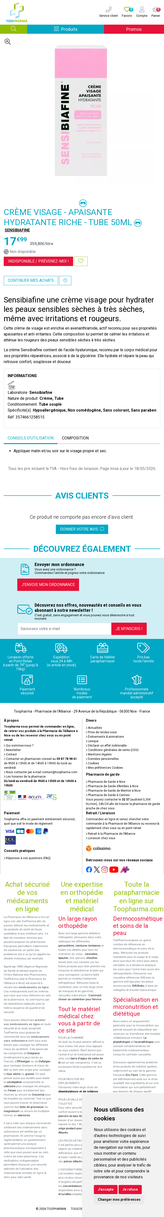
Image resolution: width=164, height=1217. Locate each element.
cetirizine (9, 1086)
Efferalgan (23, 1061)
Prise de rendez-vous (101, 732)
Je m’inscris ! (129, 628)
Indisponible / (38, 261)
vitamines (24, 1115)
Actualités (94, 728)
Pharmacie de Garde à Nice (105, 782)
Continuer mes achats (31, 280)
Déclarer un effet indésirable (106, 745)
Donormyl (38, 1094)
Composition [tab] (75, 438)
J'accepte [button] (106, 1189)
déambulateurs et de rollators (78, 1091)
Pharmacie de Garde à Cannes (108, 795)
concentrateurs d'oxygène (79, 1186)
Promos (134, 29)
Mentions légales (99, 754)
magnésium (12, 1111)
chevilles (91, 958)
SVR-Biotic (138, 985)
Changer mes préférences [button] (119, 1199)
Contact (10, 754)
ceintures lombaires (88, 945)
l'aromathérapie (143, 1042)
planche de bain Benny (72, 1116)
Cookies (92, 763)
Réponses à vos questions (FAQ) (27, 858)
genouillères (66, 945)
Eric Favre (132, 1075)
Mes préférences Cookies (104, 767)
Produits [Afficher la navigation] (79, 29)
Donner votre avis (82, 529)
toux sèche (13, 1074)
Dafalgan (44, 1061)
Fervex (12, 1090)
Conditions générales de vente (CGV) (112, 750)
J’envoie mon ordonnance (48, 584)
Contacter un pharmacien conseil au (40, 759)
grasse (29, 1074)
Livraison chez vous (100, 838)
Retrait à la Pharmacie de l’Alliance (110, 833)
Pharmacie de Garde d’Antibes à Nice (112, 786)
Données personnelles (102, 759)
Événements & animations (105, 736)
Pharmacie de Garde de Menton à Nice (113, 790)
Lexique (92, 741)
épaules (63, 958)
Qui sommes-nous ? (18, 745)
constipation (14, 1082)
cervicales (91, 954)
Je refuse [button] (130, 1189)
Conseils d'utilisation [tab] (31, 438)
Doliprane (33, 1053)
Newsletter (12, 750)
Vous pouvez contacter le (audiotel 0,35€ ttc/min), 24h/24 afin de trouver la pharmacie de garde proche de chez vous (123, 804)
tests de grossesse (31, 1107)
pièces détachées (75, 1161)
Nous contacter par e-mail (40, 772)
